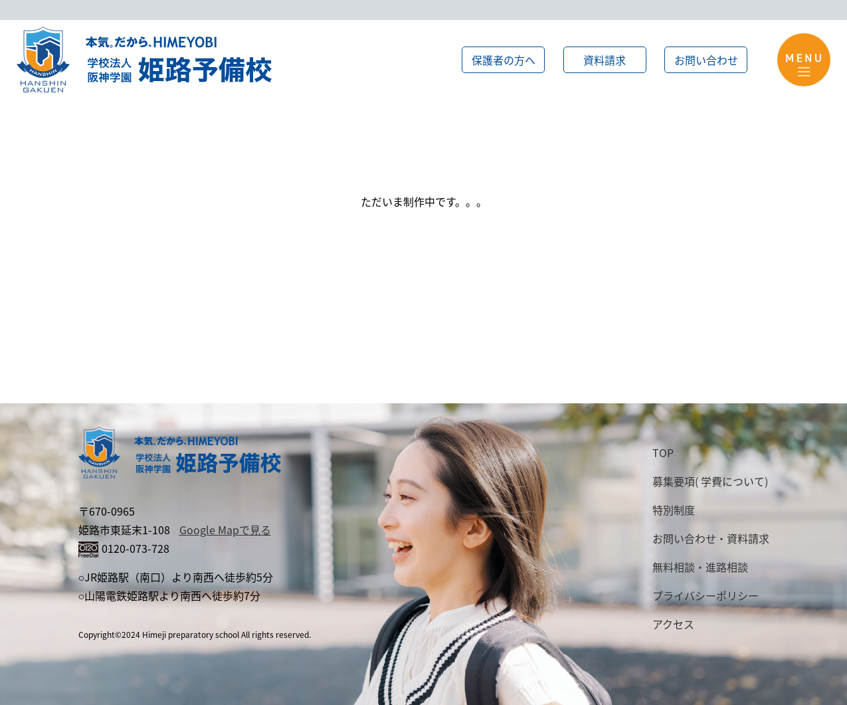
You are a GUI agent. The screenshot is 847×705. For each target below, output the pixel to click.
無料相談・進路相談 (700, 567)
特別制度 (673, 510)
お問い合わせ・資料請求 (710, 538)
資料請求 (604, 60)
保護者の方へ (503, 60)
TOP (663, 452)
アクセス (673, 624)
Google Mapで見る (225, 530)
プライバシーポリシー (705, 595)
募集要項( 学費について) (710, 481)
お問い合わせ (706, 60)
